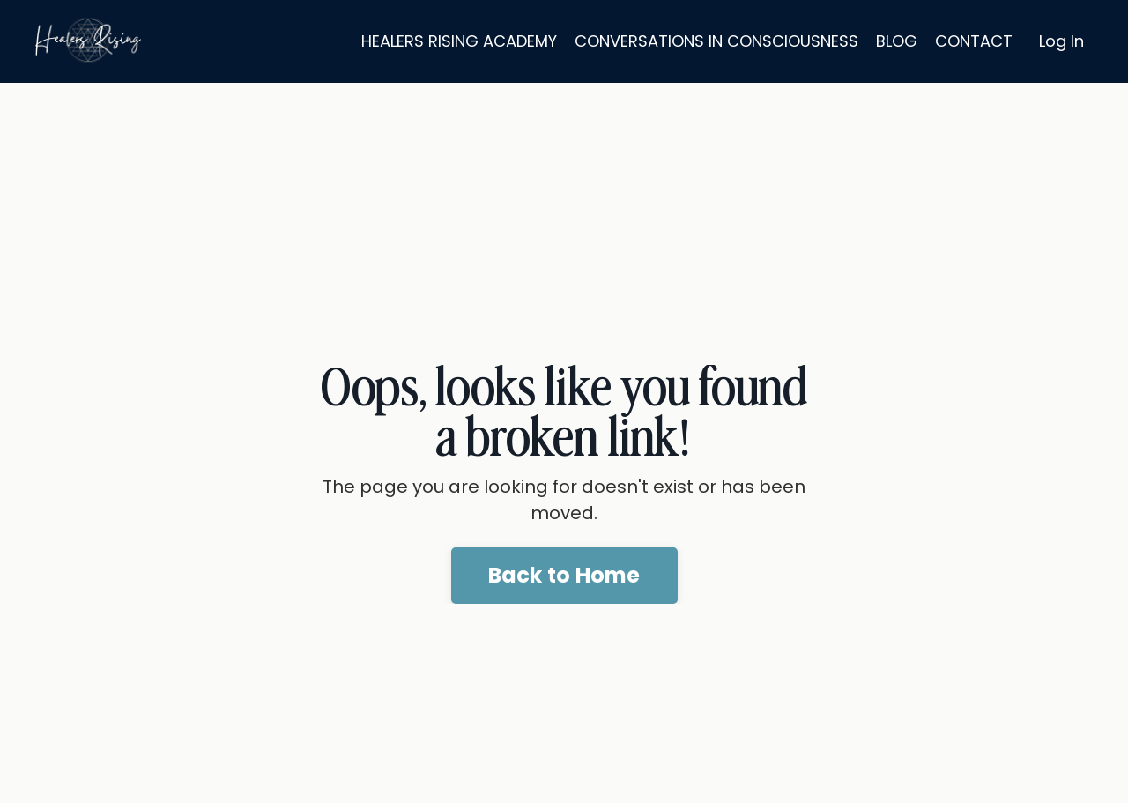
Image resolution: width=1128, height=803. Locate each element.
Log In (1061, 41)
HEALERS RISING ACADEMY (459, 41)
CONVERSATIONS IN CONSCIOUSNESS (716, 41)
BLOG (896, 41)
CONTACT (974, 41)
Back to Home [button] (564, 575)
